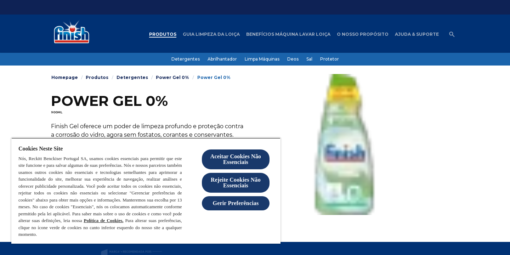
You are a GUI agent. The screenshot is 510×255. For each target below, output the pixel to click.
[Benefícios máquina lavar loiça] (288, 34)
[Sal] (309, 59)
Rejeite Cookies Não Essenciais (236, 182)
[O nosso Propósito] (362, 34)
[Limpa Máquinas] (262, 59)
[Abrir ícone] (452, 34)
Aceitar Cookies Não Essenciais (235, 159)
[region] (145, 191)
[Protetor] (329, 59)
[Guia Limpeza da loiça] (211, 34)
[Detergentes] (185, 59)
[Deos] (293, 59)
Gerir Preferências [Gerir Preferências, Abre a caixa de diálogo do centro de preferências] (236, 203)
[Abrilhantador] (222, 59)
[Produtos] (163, 34)
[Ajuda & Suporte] (417, 34)
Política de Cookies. (103, 220)
